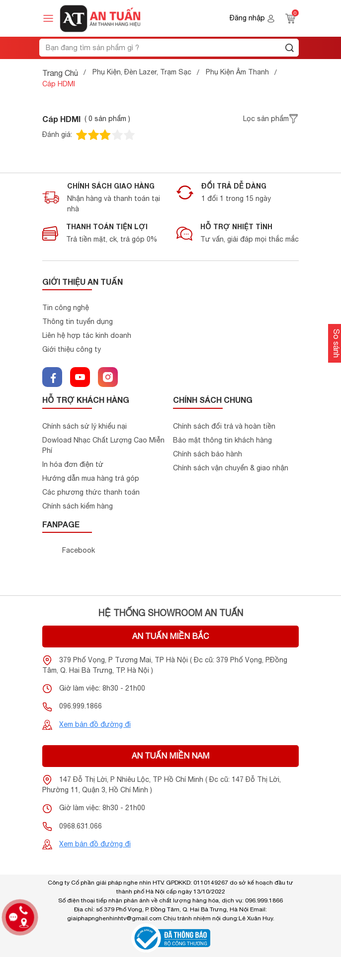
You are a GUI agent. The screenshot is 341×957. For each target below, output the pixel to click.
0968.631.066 (80, 826)
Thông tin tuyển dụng (77, 321)
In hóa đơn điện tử (72, 464)
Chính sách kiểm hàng (77, 506)
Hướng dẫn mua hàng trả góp (90, 478)
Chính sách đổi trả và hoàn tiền (224, 426)
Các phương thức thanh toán (91, 492)
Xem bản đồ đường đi (95, 724)
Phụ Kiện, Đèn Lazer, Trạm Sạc (141, 72)
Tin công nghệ (65, 308)
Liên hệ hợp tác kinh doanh (86, 335)
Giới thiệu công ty (71, 349)
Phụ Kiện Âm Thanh (237, 72)
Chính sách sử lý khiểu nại (84, 426)
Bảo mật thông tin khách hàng (222, 440)
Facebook (78, 550)
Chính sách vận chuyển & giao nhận (230, 468)
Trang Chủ (60, 72)
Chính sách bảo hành (207, 454)
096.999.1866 (80, 706)
